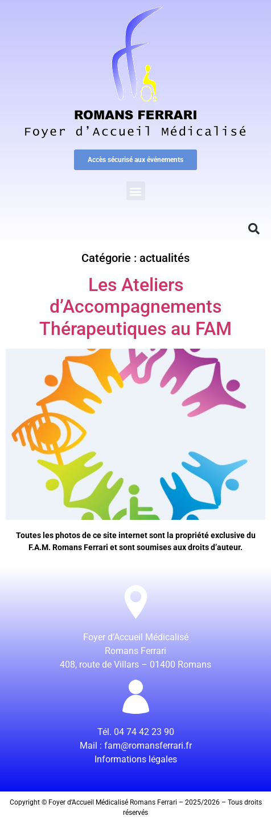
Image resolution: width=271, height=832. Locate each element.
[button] (135, 190)
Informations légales (136, 759)
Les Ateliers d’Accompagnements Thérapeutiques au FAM (135, 307)
